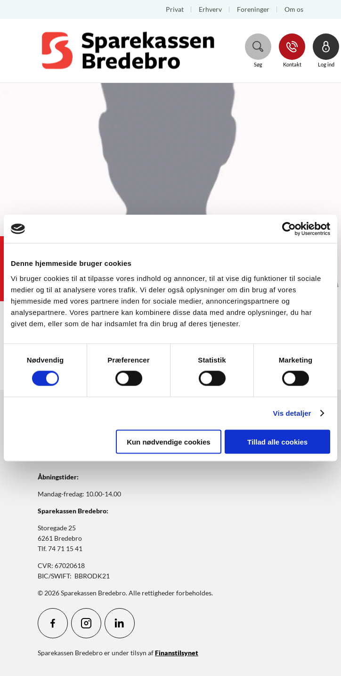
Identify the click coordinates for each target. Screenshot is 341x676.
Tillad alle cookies (277, 441)
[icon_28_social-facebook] (53, 623)
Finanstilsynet (176, 653)
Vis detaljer (292, 413)
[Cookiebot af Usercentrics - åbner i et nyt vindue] (289, 229)
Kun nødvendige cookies (169, 441)
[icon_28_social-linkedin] (120, 623)
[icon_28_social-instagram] (86, 623)
